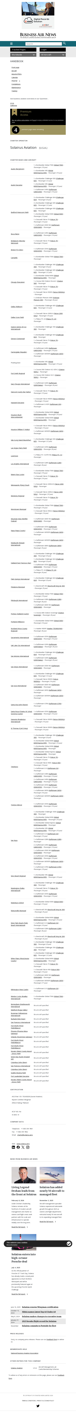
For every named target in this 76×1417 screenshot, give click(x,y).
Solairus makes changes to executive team (41, 1316)
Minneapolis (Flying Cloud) (20, 485)
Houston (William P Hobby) (20, 429)
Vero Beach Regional (18, 876)
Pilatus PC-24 (51, 319)
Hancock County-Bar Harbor (21, 392)
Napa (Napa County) (18, 531)
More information (12, 1245)
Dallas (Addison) (16, 307)
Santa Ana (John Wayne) (19, 705)
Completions (16, 84)
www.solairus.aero (23, 1144)
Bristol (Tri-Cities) (17, 250)
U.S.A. (12, 103)
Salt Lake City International (20, 645)
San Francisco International (20, 1022)
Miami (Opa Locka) (17, 474)
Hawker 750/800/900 (54, 629)
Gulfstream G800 (55, 546)
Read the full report (20, 1227)
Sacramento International (20, 638)
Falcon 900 (56, 763)
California (13, 105)
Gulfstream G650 (57, 354)
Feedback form (51, 1339)
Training (14, 91)
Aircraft (14, 71)
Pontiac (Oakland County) (20, 614)
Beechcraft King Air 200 (56, 936)
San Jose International (18, 686)
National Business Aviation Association (24, 1353)
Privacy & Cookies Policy (45, 1401)
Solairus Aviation (17, 1368)
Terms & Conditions (29, 1401)
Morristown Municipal (18, 509)
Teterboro (14, 767)
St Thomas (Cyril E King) (19, 728)
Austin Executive (16, 185)
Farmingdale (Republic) (19, 352)
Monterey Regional (17, 496)
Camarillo (14, 258)
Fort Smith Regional (18, 373)
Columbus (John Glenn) (19, 1062)
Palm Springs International (20, 579)
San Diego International (19, 667)
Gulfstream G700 (55, 704)
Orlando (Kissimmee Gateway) (21, 1037)
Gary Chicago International (20, 384)
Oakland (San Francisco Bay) (21, 563)
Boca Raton (15, 234)
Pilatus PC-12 (57, 455)
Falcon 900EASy (58, 292)
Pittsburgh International (19, 600)
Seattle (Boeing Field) (18, 1073)
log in (34, 120)
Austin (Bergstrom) (17, 169)
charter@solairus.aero (25, 1135)
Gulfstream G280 (55, 463)
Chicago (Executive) (18, 282)
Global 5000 (58, 214)
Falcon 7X (54, 219)
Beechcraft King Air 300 (56, 586)
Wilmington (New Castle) (19, 990)
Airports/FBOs (17, 74)
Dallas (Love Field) (17, 317)
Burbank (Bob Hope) (18, 1019)
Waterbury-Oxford (17, 903)
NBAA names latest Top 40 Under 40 (39, 1312)
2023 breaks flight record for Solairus (39, 1321)
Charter (14, 81)
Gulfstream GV (53, 768)
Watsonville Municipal (18, 911)
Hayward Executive (17, 403)
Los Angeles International (20, 464)
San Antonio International (20, 656)
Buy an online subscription (20, 120)
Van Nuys (14, 840)
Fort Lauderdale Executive (20, 1076)
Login (43, 49)
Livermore (14, 456)
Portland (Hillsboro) (17, 622)
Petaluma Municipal (18, 587)
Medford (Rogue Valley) (19, 1010)
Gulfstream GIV (55, 404)
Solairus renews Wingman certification (40, 1307)
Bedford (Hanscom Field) (20, 212)
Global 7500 (58, 165)
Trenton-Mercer (16, 805)
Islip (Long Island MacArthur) (21, 440)
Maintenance (16, 87)
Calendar (15, 77)
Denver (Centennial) (18, 339)
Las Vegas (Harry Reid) (19, 448)
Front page (15, 67)
